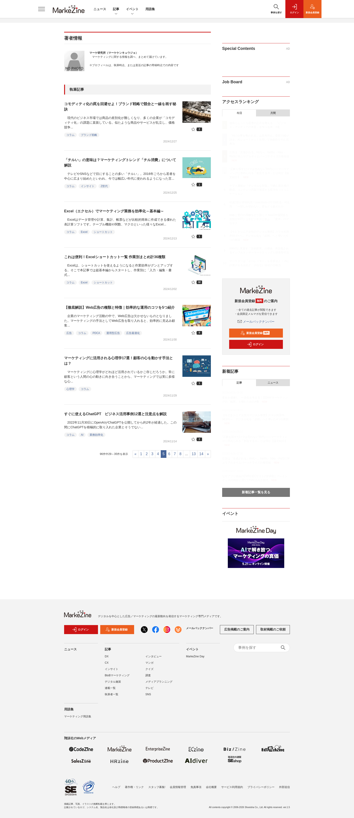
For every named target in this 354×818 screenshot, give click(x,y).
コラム (70, 135)
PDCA (96, 333)
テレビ (149, 688)
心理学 (70, 389)
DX (107, 656)
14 (201, 454)
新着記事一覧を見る (256, 492)
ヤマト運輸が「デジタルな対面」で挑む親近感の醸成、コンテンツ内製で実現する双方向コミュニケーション (259, 189)
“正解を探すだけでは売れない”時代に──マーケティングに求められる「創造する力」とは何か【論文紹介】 (259, 173)
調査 (148, 675)
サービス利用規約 (232, 787)
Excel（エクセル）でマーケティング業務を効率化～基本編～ (114, 211)
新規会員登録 (255, 333)
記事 (116, 9)
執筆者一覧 (111, 694)
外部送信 (284, 787)
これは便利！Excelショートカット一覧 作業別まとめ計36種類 (114, 257)
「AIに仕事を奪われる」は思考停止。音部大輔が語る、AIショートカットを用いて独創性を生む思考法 (259, 139)
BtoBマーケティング (117, 675)
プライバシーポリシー (261, 787)
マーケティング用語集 (77, 716)
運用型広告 (113, 333)
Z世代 (104, 186)
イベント (132, 9)
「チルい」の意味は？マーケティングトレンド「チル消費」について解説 (120, 162)
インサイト (87, 186)
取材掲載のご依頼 (273, 629)
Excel (84, 232)
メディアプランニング (158, 681)
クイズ (149, 669)
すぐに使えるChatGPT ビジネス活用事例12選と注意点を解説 (115, 414)
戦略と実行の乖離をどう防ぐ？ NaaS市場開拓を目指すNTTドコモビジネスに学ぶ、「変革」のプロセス (259, 219)
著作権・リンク (134, 787)
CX (107, 662)
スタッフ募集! (156, 787)
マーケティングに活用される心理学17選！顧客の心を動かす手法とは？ (118, 360)
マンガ (149, 662)
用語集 (150, 9)
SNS (148, 694)
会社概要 (211, 787)
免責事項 (196, 787)
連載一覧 (110, 688)
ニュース (99, 9)
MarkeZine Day (195, 656)
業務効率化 (96, 434)
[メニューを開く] (42, 9)
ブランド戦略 (89, 135)
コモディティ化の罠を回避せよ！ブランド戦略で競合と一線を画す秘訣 (120, 106)
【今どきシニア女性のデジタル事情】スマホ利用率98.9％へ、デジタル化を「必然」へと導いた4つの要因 (259, 235)
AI (82, 434)
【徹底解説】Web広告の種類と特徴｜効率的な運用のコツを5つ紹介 (119, 307)
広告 (69, 333)
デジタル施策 (113, 681)
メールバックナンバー (256, 321)
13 (194, 454)
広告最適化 (133, 333)
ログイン (255, 344)
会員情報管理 (178, 787)
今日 (239, 113)
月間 (273, 113)
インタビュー (153, 656)
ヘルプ (116, 787)
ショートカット (103, 232)
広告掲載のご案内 (236, 629)
